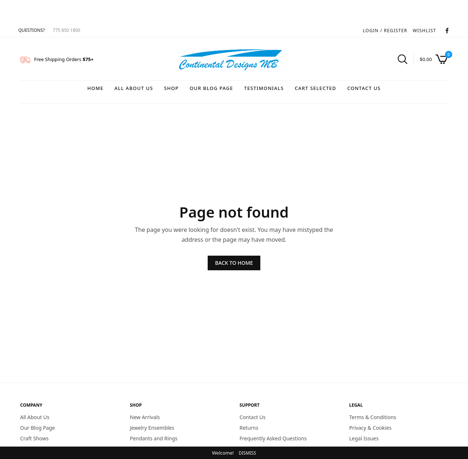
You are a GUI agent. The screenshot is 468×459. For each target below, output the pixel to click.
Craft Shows (34, 437)
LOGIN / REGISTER (385, 30)
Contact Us (364, 88)
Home (95, 88)
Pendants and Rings (154, 437)
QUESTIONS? (31, 30)
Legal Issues (363, 437)
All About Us (133, 88)
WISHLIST (424, 30)
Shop (171, 88)
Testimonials (264, 88)
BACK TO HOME (234, 262)
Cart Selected (315, 88)
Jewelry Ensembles (152, 427)
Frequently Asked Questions (273, 437)
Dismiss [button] (247, 453)
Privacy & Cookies (370, 427)
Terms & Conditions (372, 417)
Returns (248, 427)
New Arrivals (145, 417)
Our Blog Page (211, 88)
